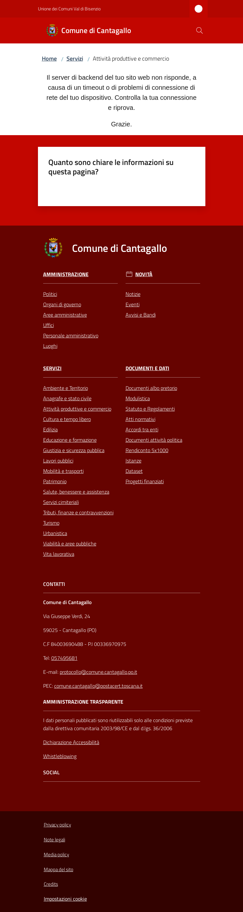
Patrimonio (55, 481)
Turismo (51, 523)
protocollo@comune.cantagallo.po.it (98, 672)
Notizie (133, 294)
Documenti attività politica (154, 440)
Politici (50, 294)
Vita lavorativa (58, 554)
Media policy (56, 854)
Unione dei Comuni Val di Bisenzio (69, 8)
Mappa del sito (58, 869)
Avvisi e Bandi (141, 315)
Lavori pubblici (58, 460)
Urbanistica (55, 533)
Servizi (75, 58)
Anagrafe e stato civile (67, 398)
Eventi (133, 304)
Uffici (48, 325)
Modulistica (138, 398)
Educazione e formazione (70, 440)
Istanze (133, 460)
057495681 (64, 658)
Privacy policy (57, 824)
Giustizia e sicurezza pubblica (73, 450)
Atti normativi (140, 419)
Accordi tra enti (142, 429)
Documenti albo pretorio (151, 388)
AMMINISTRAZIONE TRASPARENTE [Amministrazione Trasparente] (83, 702)
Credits (51, 884)
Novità (143, 274)
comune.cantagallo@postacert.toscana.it (98, 686)
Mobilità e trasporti (63, 471)
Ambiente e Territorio (65, 388)
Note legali (54, 839)
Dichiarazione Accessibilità (71, 742)
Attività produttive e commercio (77, 409)
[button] (199, 30)
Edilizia (50, 429)
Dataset (134, 471)
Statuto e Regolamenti (150, 409)
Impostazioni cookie (65, 899)
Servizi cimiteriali (61, 502)
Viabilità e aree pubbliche (69, 543)
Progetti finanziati (145, 481)
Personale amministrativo (70, 335)
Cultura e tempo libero (67, 419)
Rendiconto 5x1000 (147, 450)
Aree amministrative (65, 315)
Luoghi (50, 346)
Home (49, 58)
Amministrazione (66, 274)
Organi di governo (62, 304)
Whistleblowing (60, 756)
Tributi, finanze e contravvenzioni (78, 512)
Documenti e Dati (147, 368)
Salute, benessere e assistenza (76, 492)
